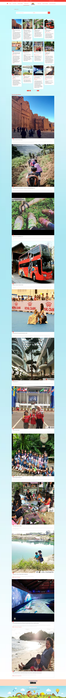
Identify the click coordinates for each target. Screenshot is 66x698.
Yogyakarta (37, 78)
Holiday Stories (26, 3)
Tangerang (26, 78)
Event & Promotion (45, 3)
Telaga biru (29, 78)
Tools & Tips (39, 3)
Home (12, 9)
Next (38, 90)
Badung (15, 78)
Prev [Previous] (28, 90)
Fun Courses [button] (14, 3)
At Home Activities (20, 3)
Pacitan (47, 78)
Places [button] (10, 3)
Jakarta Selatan (48, 32)
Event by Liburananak (52, 3)
